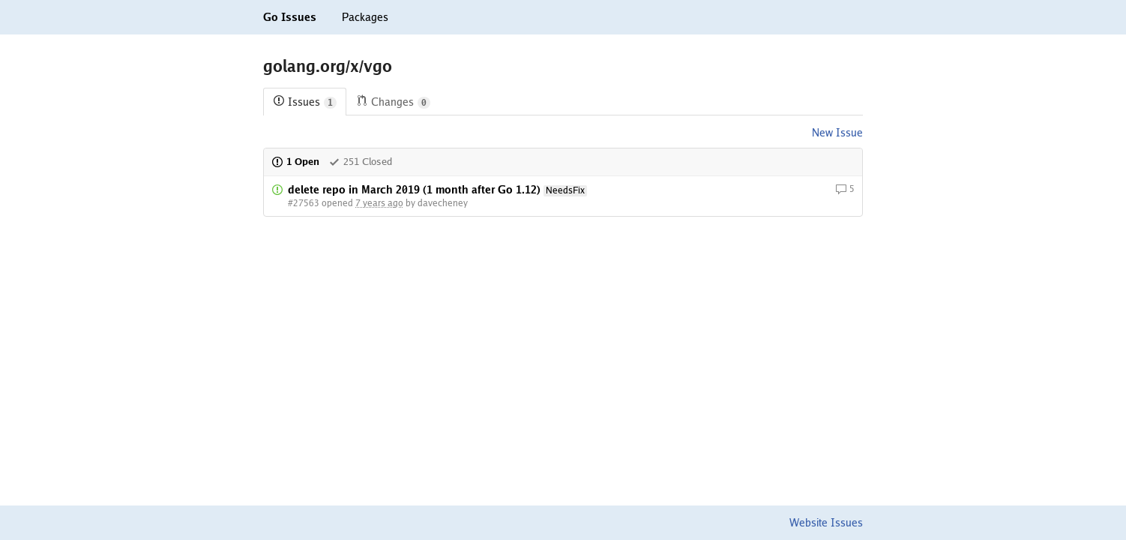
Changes (393, 102)
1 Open (295, 161)
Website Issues (826, 523)
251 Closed (360, 161)
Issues (305, 102)
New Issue (837, 133)
